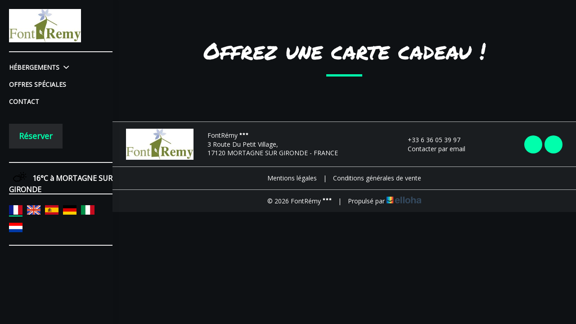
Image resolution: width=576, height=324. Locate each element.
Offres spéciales (37, 84)
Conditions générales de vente (377, 178)
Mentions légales (292, 178)
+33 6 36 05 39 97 (428, 139)
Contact (24, 101)
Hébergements (39, 67)
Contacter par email (431, 148)
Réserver (36, 135)
